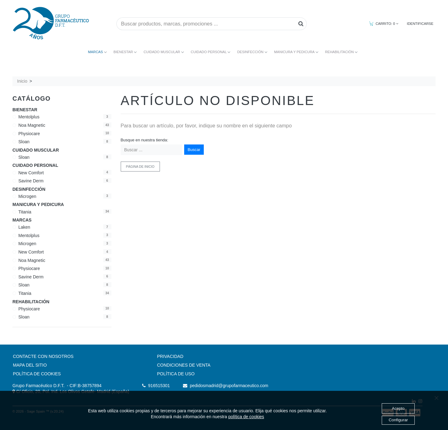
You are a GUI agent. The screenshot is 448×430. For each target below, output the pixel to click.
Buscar (194, 149)
